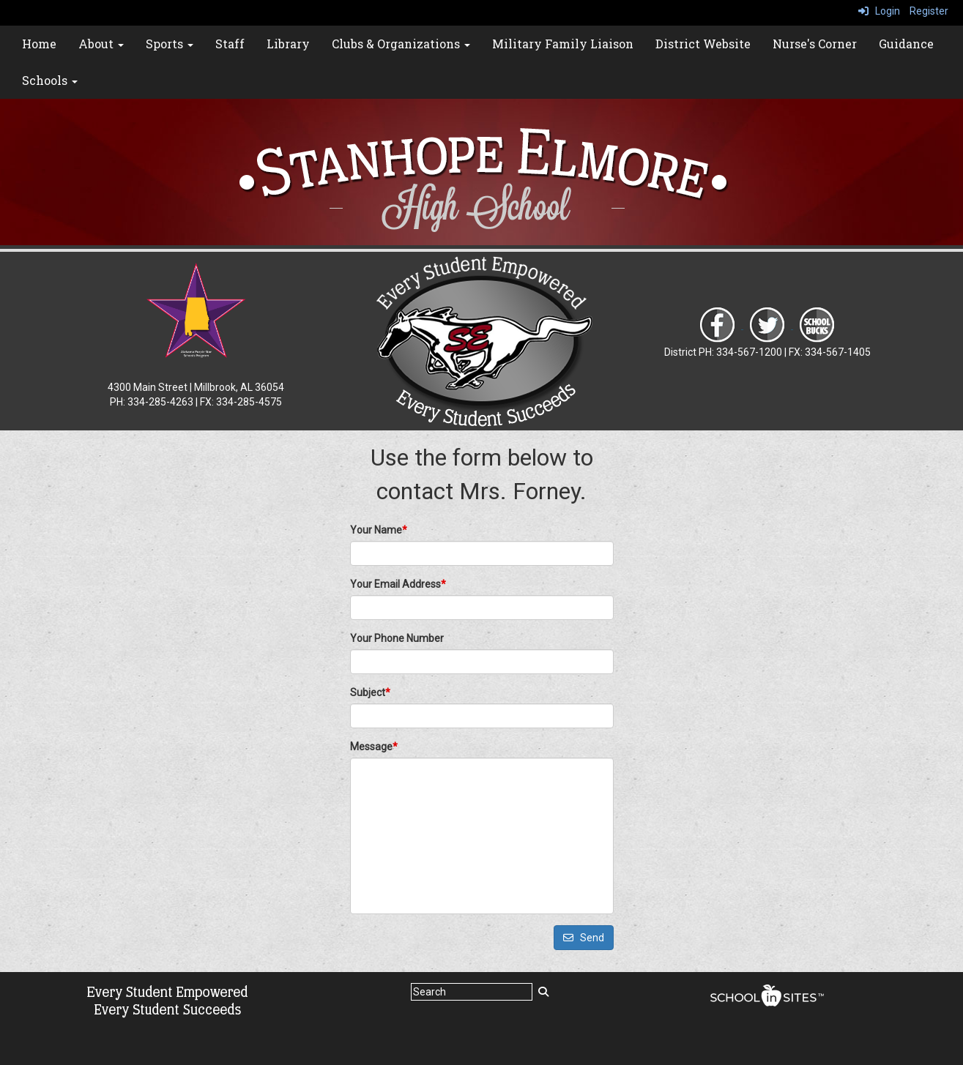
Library (288, 43)
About (101, 43)
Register (929, 11)
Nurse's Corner (815, 43)
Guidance (906, 43)
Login (879, 11)
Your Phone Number (397, 638)
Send (583, 937)
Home (39, 43)
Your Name (378, 530)
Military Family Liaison (562, 43)
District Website (703, 43)
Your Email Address (398, 584)
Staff (230, 43)
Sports (169, 43)
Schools (50, 80)
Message (374, 746)
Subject (370, 692)
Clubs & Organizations (401, 43)
